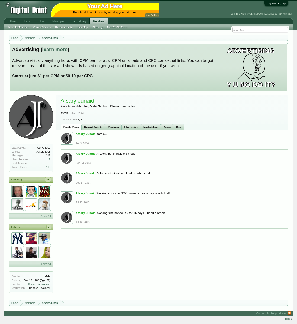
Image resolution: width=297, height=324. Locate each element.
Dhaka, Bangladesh (39, 284)
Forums (28, 21)
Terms (288, 318)
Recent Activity (93, 127)
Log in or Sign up (276, 3)
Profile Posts (71, 127)
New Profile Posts (117, 27)
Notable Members (18, 27)
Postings (113, 127)
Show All (46, 216)
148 (48, 167)
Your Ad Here (152, 15)
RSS (289, 313)
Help (274, 313)
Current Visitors (42, 27)
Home (13, 21)
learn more (55, 49)
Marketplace (150, 127)
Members (98, 21)
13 (48, 179)
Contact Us (262, 313)
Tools (42, 21)
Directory (97, 27)
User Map (82, 27)
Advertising (79, 21)
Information (131, 127)
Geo (178, 127)
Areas (167, 127)
